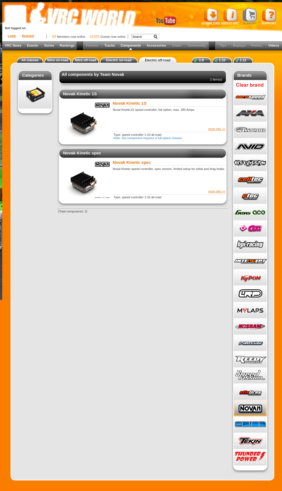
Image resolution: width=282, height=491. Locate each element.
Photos (256, 45)
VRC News (13, 45)
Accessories (156, 45)
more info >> (216, 129)
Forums (92, 45)
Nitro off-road (85, 60)
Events (32, 45)
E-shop (249, 16)
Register (28, 35)
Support (269, 16)
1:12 (243, 60)
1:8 (201, 60)
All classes (30, 60)
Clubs (176, 45)
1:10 (222, 60)
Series (49, 45)
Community (197, 45)
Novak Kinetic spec (82, 153)
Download (211, 16)
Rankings (67, 45)
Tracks (109, 45)
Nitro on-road (57, 60)
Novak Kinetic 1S (80, 93)
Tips (223, 45)
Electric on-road (118, 60)
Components (130, 45)
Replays (239, 45)
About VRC (230, 16)
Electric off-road (157, 60)
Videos (273, 45)
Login (12, 35)
